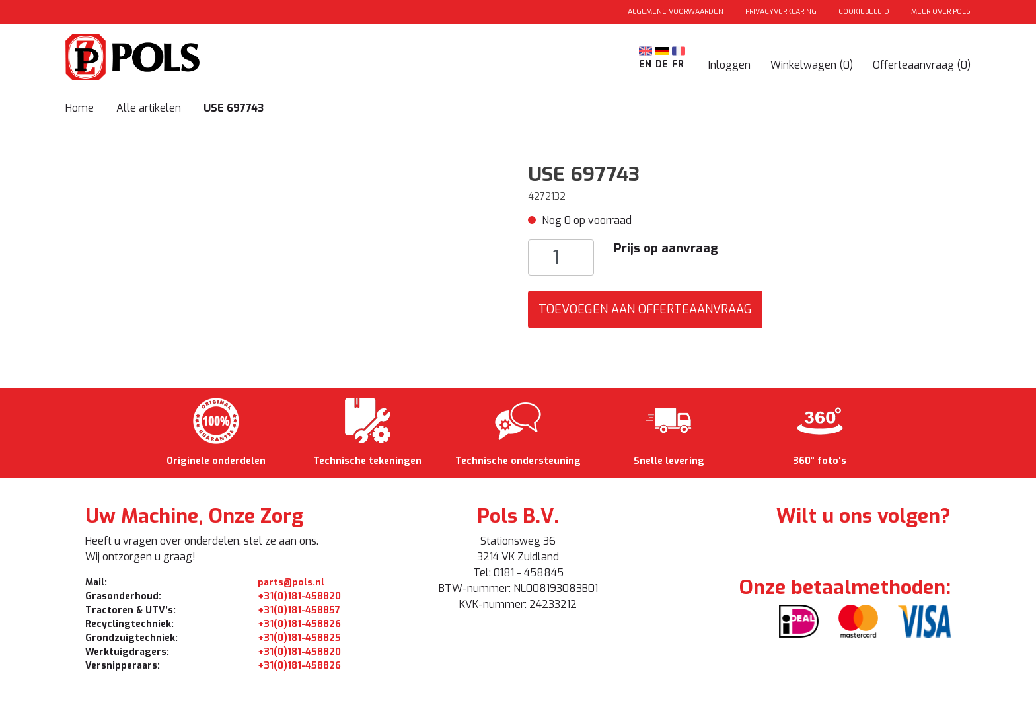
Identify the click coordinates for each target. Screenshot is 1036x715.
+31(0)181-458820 (299, 596)
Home (79, 108)
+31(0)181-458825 (299, 638)
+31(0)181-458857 (299, 610)
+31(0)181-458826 (299, 624)
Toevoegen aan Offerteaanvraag (645, 309)
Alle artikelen (150, 108)
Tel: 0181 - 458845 (518, 573)
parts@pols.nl (291, 582)
